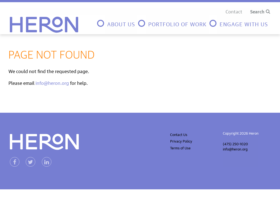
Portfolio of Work (177, 23)
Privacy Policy (181, 141)
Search (257, 11)
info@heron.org (52, 82)
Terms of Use (180, 147)
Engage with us (244, 23)
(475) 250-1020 (235, 143)
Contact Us (178, 134)
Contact (234, 11)
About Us (121, 23)
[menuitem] (116, 24)
